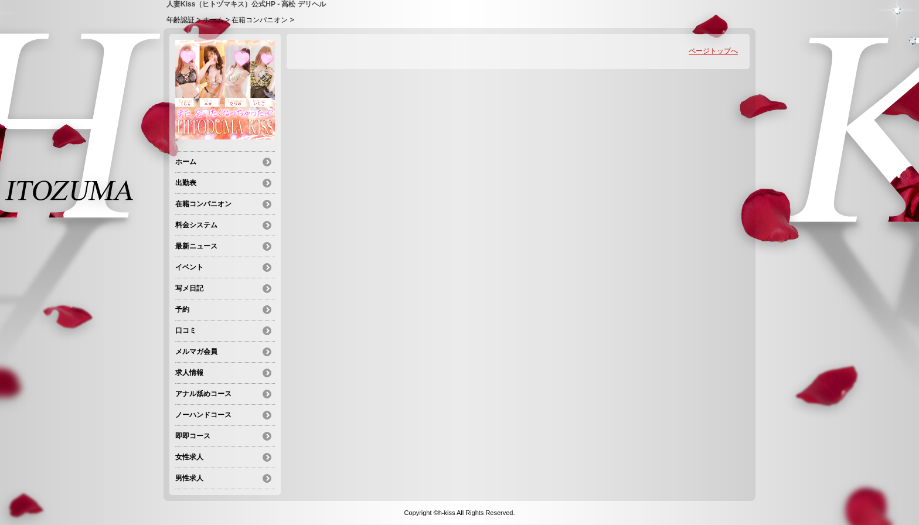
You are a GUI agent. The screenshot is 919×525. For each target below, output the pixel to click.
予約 (182, 309)
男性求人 (189, 478)
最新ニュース (196, 246)
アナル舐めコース (203, 394)
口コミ (185, 330)
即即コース (192, 436)
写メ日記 (189, 288)
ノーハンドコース (203, 415)
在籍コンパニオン (260, 20)
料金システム (196, 225)
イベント (189, 267)
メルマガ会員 (196, 351)
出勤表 (185, 183)
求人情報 (189, 373)
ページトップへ (713, 51)
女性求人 (189, 457)
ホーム (213, 20)
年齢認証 (180, 20)
